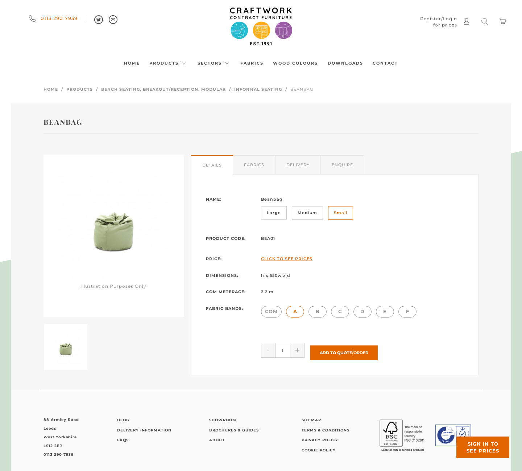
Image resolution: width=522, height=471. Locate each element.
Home (132, 63)
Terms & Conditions (325, 427)
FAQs (123, 437)
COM (271, 311)
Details (212, 165)
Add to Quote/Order (344, 350)
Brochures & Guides (234, 427)
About (217, 437)
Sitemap (311, 417)
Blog (123, 417)
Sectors (214, 63)
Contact (385, 63)
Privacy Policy (320, 437)
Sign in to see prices (478, 443)
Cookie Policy (319, 447)
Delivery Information (144, 427)
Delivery (298, 164)
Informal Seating (258, 89)
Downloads (345, 63)
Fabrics (252, 63)
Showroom (222, 417)
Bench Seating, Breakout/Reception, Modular (163, 89)
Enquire (342, 164)
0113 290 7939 (53, 18)
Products (168, 63)
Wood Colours (295, 63)
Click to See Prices (286, 258)
